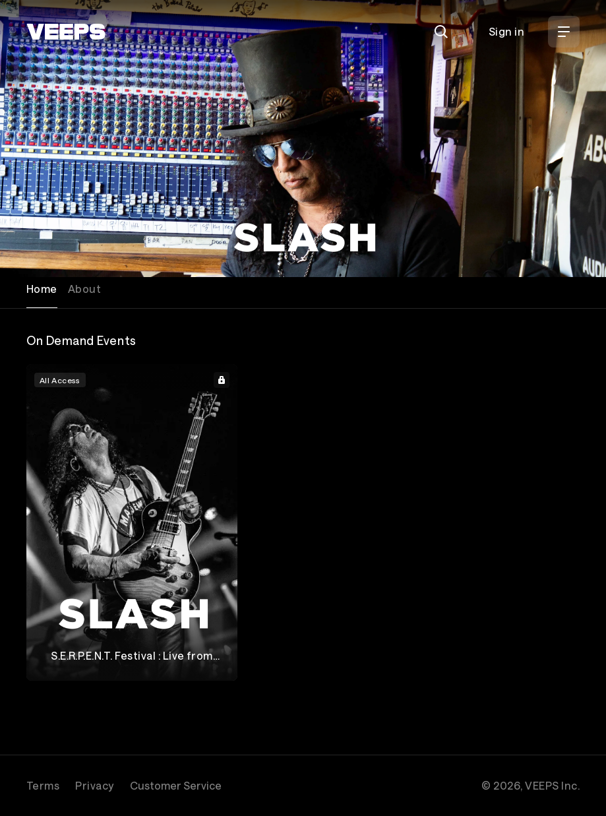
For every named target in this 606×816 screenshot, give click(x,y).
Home (41, 288)
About (84, 288)
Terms (42, 785)
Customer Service (176, 785)
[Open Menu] (564, 31)
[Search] (441, 31)
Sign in (506, 31)
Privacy (94, 785)
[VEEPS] (66, 32)
